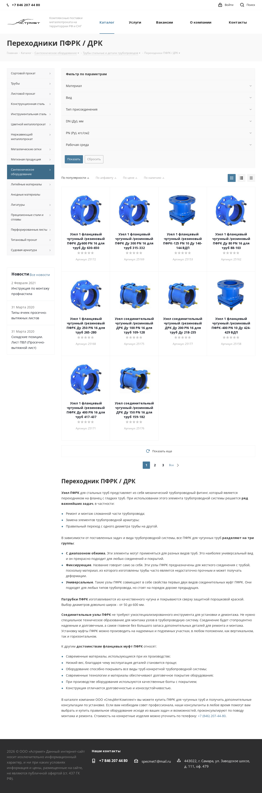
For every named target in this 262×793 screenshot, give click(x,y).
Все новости (40, 274)
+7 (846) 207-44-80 (212, 716)
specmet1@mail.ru (156, 761)
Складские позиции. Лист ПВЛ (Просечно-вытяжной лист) (28, 342)
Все (171, 465)
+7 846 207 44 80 (113, 760)
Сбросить (94, 159)
